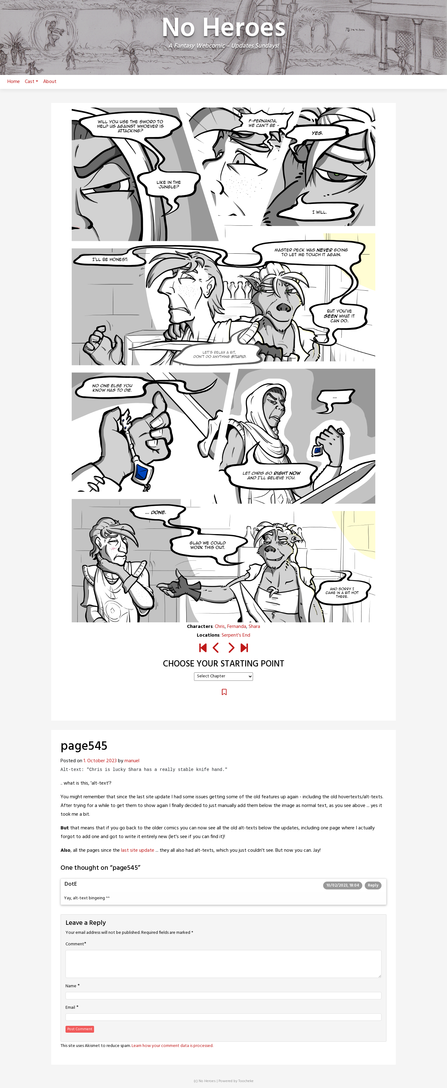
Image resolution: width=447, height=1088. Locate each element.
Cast (31, 82)
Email (70, 1008)
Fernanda (236, 627)
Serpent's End (236, 635)
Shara (254, 627)
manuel (131, 761)
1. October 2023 (100, 761)
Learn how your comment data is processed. (172, 1045)
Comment (74, 944)
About (49, 82)
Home (13, 82)
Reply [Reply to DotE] (373, 885)
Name (70, 986)
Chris (220, 627)
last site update (137, 850)
